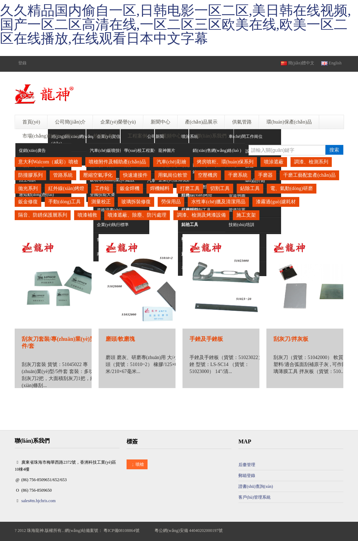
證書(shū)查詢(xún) (255, 486)
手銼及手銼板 (206, 339)
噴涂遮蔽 (274, 161)
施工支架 (246, 215)
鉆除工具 (250, 188)
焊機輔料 (160, 188)
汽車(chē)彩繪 (171, 161)
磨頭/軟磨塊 (120, 339)
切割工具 (220, 188)
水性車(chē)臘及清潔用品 (218, 201)
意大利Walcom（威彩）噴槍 (48, 161)
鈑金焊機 (129, 188)
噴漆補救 (87, 215)
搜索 (334, 150)
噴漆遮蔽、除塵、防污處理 (137, 215)
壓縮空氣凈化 (98, 175)
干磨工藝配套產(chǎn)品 (309, 175)
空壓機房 (207, 175)
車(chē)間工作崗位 (246, 136)
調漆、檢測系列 (311, 161)
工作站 (102, 188)
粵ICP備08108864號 (121, 530)
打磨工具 (190, 188)
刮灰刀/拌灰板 (290, 339)
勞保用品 (171, 201)
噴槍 (137, 464)
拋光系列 (28, 188)
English (331, 63)
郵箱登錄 (246, 475)
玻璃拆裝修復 (136, 201)
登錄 (22, 63)
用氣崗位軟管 (172, 175)
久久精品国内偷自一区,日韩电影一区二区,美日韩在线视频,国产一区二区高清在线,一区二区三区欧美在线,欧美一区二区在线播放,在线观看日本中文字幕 (175, 24)
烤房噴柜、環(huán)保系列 (225, 161)
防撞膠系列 (30, 175)
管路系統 (63, 175)
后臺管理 (246, 464)
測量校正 (101, 201)
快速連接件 (135, 175)
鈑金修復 (28, 201)
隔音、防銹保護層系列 (42, 215)
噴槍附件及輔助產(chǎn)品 (117, 161)
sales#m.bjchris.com (38, 500)
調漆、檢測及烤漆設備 (201, 215)
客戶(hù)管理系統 (254, 497)
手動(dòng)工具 (64, 201)
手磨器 (265, 175)
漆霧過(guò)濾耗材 (276, 201)
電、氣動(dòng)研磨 (291, 188)
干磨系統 (238, 175)
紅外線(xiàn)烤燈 (66, 188)
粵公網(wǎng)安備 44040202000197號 (189, 530)
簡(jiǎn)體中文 (298, 63)
